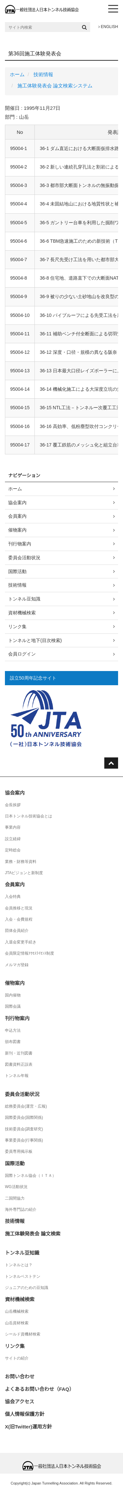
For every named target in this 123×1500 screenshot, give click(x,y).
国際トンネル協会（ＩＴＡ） (30, 1175)
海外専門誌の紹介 (20, 1209)
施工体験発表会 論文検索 (32, 1234)
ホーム (17, 74)
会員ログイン (22, 654)
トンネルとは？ (18, 1265)
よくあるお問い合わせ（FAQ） (39, 1389)
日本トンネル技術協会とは (28, 816)
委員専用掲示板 (18, 1151)
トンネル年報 (17, 1075)
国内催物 (13, 995)
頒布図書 (13, 1041)
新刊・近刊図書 (18, 1053)
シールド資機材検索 (22, 1334)
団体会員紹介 (17, 930)
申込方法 (13, 1030)
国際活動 (17, 571)
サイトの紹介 (17, 1358)
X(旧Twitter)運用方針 (28, 1426)
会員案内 (17, 516)
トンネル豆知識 (24, 598)
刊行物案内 (19, 543)
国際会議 (13, 1006)
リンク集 (17, 626)
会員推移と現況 (18, 908)
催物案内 (17, 530)
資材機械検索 (22, 612)
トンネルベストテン (22, 1276)
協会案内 (17, 502)
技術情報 (43, 74)
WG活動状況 (16, 1186)
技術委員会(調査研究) (24, 1129)
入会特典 (13, 896)
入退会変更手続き (20, 942)
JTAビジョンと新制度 (24, 873)
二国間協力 (15, 1198)
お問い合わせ (19, 1376)
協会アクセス (19, 1401)
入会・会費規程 (18, 919)
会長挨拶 (13, 805)
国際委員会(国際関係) (24, 1117)
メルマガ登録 (17, 965)
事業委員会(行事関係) (24, 1140)
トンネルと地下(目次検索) (35, 640)
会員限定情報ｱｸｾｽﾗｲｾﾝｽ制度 (29, 953)
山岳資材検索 (17, 1323)
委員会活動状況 (24, 557)
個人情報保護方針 (24, 1414)
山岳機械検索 (17, 1311)
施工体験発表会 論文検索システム (54, 85)
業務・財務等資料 (20, 861)
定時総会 (13, 850)
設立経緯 (13, 839)
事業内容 (13, 827)
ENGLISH (108, 26)
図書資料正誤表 (18, 1064)
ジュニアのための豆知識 (26, 1287)
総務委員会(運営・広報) (26, 1106)
